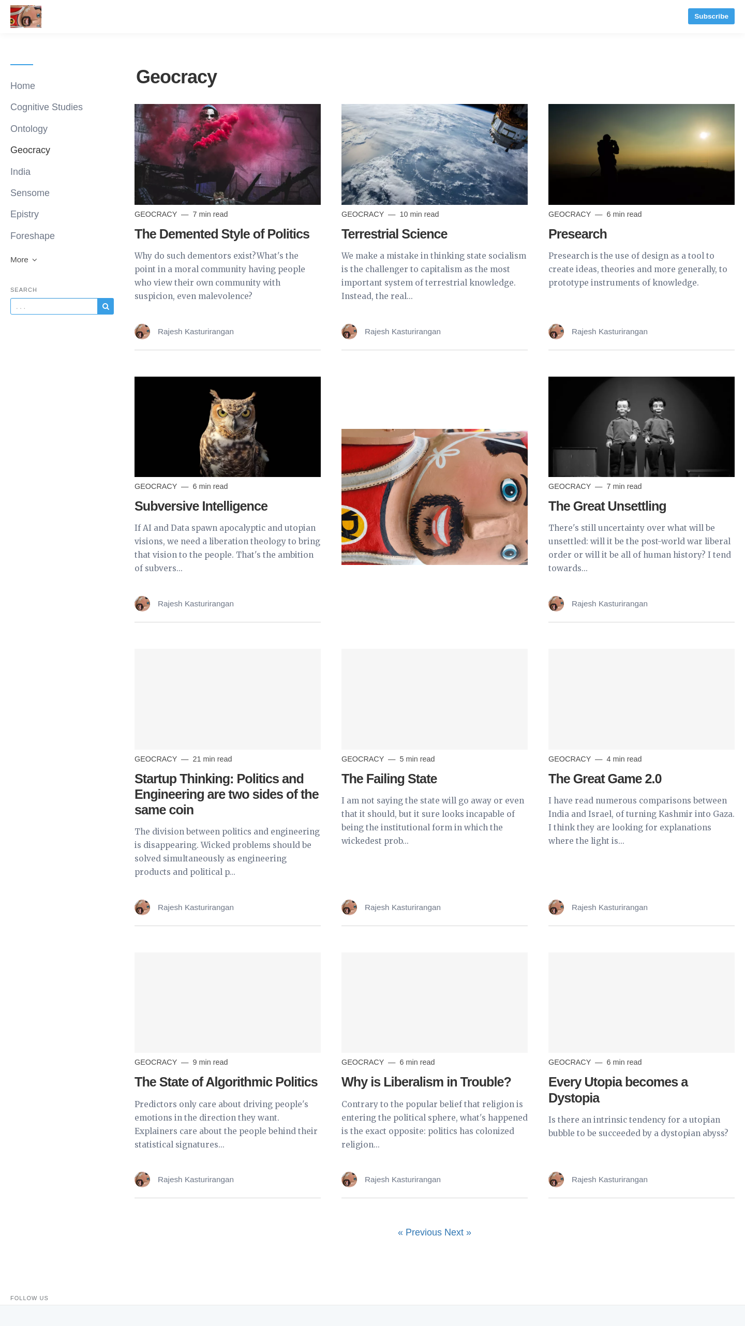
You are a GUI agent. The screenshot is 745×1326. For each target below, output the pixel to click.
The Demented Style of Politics (222, 234)
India (20, 172)
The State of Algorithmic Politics (226, 1082)
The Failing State (389, 778)
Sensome (30, 193)
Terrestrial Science (394, 234)
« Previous (421, 1232)
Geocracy (30, 150)
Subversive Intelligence (201, 506)
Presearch (577, 234)
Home (22, 86)
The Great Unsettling (607, 506)
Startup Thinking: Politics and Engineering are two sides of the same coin (227, 794)
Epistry (24, 214)
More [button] (24, 259)
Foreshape (32, 236)
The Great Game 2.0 (605, 778)
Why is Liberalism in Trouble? (426, 1082)
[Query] (54, 306)
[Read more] (228, 154)
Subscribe (711, 16)
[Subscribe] (105, 306)
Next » (457, 1232)
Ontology (29, 129)
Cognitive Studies (46, 107)
